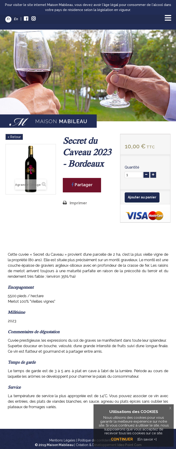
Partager (82, 184)
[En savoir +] (147, 439)
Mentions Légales (62, 440)
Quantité (132, 167)
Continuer (122, 439)
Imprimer (78, 203)
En (16, 19)
